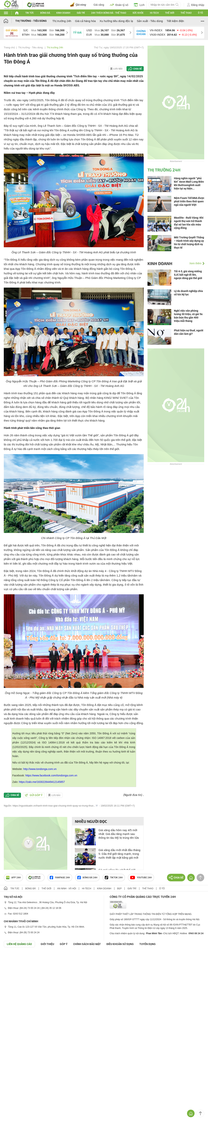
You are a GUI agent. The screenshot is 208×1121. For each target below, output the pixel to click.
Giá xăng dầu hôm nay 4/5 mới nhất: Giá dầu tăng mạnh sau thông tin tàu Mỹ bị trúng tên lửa (119, 833)
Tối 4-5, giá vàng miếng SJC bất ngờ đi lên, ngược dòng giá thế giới (188, 275)
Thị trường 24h (61, 21)
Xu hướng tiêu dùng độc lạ (116, 21)
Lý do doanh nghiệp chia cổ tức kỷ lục (188, 292)
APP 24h (13, 877)
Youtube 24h (141, 877)
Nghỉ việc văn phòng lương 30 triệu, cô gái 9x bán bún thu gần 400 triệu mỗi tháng (188, 315)
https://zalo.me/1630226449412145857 (42, 781)
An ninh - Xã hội (66, 888)
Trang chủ (9, 47)
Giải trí (81, 13)
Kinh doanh (63, 13)
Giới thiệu (47, 944)
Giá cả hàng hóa (85, 21)
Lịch (139, 5)
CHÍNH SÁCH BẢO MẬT (87, 944)
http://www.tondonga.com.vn (40, 769)
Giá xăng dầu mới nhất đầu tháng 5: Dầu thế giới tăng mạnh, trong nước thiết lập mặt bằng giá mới (119, 853)
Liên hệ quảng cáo (19, 944)
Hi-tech (154, 13)
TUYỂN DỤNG (147, 944)
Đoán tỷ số (119, 5)
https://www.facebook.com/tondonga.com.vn (51, 775)
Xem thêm (195, 263)
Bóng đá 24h (87, 877)
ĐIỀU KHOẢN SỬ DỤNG (120, 944)
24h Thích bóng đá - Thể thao (108, 13)
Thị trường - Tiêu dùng (31, 20)
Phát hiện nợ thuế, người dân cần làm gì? (188, 332)
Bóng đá (45, 13)
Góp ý (64, 944)
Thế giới (169, 13)
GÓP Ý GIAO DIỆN (11, 956)
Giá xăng (99, 4)
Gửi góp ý (34, 795)
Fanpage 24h (60, 877)
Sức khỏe (138, 13)
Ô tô (200, 13)
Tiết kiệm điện (175, 21)
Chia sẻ (137, 68)
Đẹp (119, 888)
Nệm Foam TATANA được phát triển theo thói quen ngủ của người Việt (189, 201)
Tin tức (29, 13)
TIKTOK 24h (114, 877)
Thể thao (186, 13)
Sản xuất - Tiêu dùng (150, 21)
